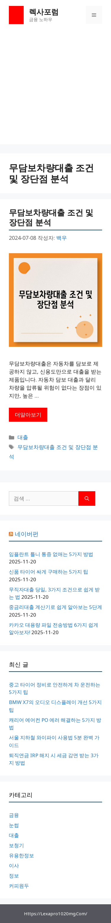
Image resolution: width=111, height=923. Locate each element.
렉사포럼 (44, 12)
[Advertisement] (55, 88)
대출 (22, 437)
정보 (14, 875)
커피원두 (19, 885)
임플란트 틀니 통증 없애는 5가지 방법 (51, 554)
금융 (14, 815)
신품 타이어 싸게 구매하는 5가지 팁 (48, 571)
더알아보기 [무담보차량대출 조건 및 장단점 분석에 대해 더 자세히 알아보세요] (28, 414)
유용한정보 (21, 855)
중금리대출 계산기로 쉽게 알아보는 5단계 (55, 607)
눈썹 (14, 825)
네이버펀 (26, 534)
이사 (14, 865)
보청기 (16, 845)
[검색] (86, 498)
